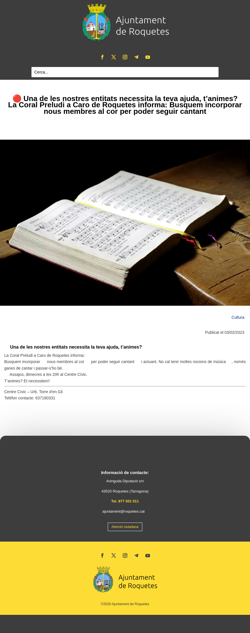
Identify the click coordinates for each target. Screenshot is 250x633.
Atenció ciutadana (124, 527)
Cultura (238, 317)
